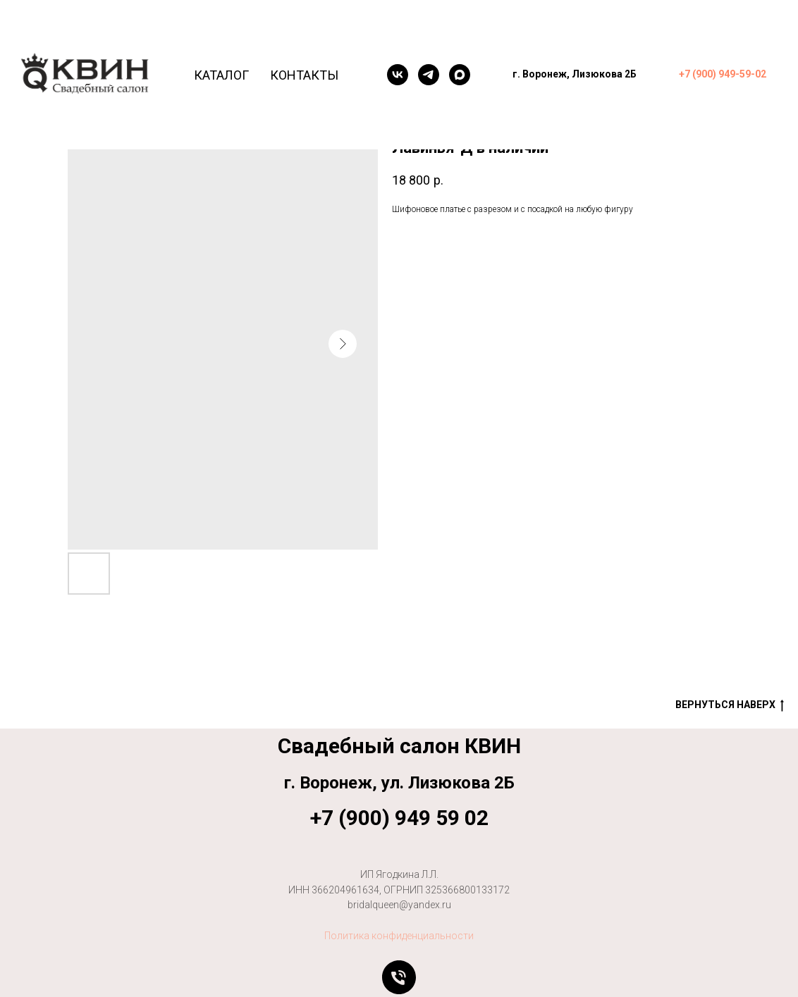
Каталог (221, 75)
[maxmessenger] (459, 74)
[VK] (397, 74)
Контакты (304, 75)
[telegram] (428, 74)
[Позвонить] (399, 977)
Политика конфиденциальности (399, 935)
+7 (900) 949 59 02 (399, 817)
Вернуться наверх (729, 705)
